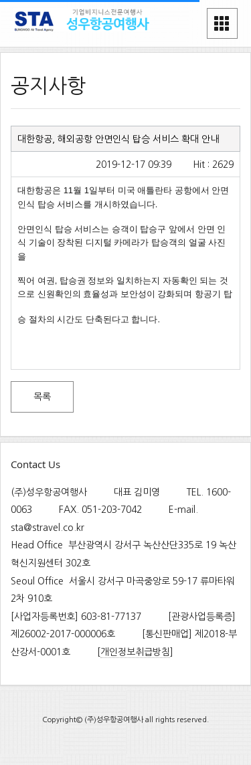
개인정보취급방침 (135, 652)
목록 (42, 396)
